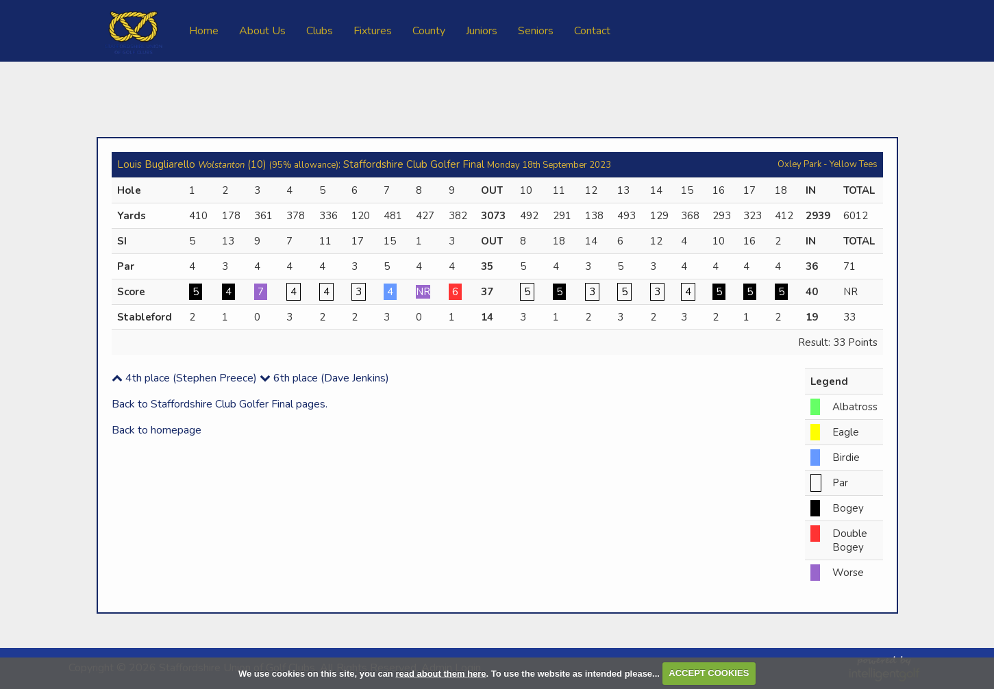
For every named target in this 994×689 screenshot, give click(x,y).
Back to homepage (156, 430)
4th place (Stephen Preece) (184, 378)
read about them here (440, 673)
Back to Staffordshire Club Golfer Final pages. (219, 404)
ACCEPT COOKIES (709, 673)
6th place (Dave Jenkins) (324, 378)
